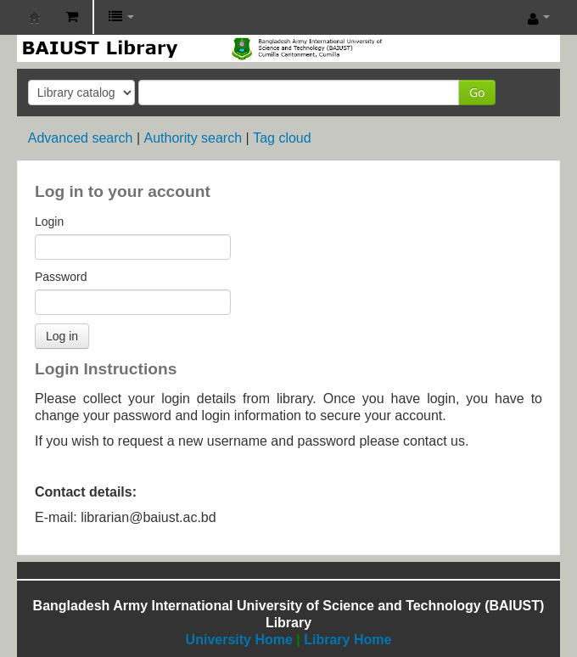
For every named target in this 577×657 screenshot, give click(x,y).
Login (49, 221)
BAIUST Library (35, 18)
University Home (239, 639)
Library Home (347, 639)
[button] (72, 17)
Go (477, 92)
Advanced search (80, 138)
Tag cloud (282, 138)
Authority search (192, 138)
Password (61, 277)
